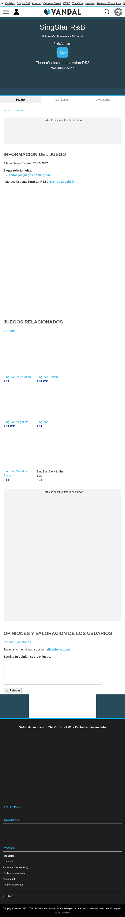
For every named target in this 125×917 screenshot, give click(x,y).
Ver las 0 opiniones (17, 642)
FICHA (20, 99)
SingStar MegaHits (16, 422)
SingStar (42, 422)
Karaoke (63, 36)
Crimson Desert (52, 3)
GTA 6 (66, 3)
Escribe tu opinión (62, 181)
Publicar (12, 690)
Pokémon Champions (108, 3)
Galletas (10, 3)
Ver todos (10, 330)
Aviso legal (9, 878)
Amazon (36, 3)
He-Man (90, 3)
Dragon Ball (23, 3)
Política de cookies (13, 884)
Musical (77, 36)
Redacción (9, 855)
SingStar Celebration (17, 377)
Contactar (8, 861)
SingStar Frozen (47, 377)
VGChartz (8, 896)
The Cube (77, 3)
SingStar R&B (62, 27)
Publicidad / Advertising (15, 867)
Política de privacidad (14, 873)
